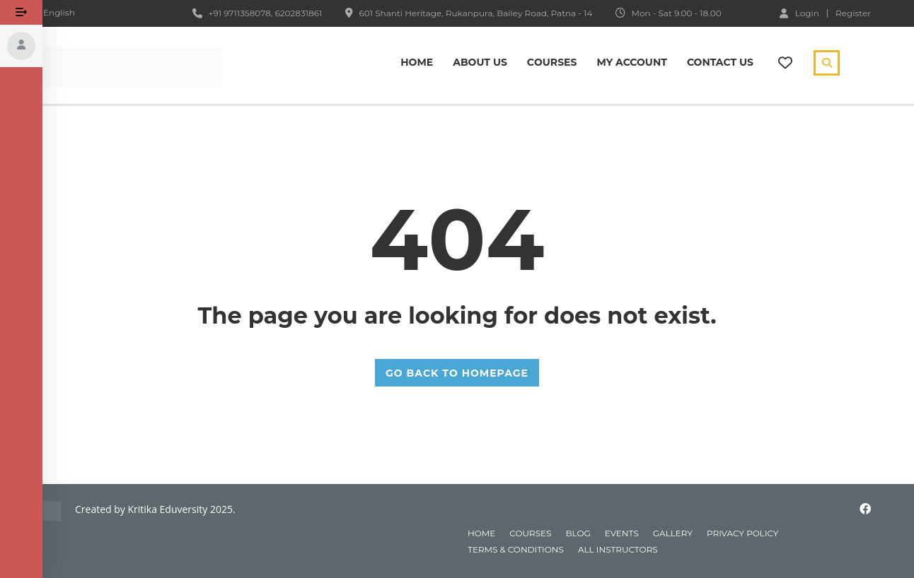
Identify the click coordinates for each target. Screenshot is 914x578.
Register (853, 13)
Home (416, 62)
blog (577, 533)
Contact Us (720, 62)
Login (799, 13)
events (622, 533)
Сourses (552, 62)
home (481, 533)
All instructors (618, 549)
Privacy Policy (742, 533)
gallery (673, 533)
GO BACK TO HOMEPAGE (457, 373)
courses (530, 533)
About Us (480, 62)
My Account (631, 62)
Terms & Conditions (516, 549)
